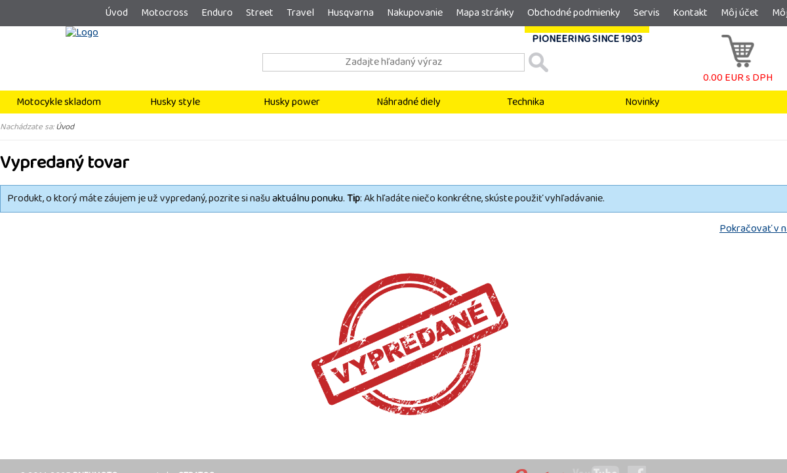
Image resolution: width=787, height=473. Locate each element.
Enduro (217, 13)
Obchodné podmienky (573, 13)
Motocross (164, 13)
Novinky (642, 102)
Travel (300, 13)
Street (259, 13)
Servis (647, 13)
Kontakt (690, 13)
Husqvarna (350, 13)
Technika (525, 102)
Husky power (292, 102)
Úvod (116, 13)
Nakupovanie (415, 13)
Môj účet (740, 13)
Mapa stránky (485, 13)
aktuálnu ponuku (307, 198)
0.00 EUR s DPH (738, 71)
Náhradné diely (408, 102)
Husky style (175, 102)
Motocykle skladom (58, 102)
